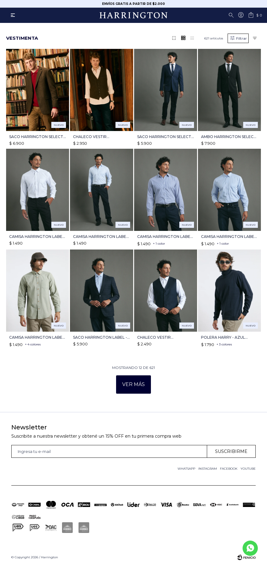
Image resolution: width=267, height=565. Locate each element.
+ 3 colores (224, 344)
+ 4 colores (33, 344)
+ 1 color (159, 244)
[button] (232, 15)
